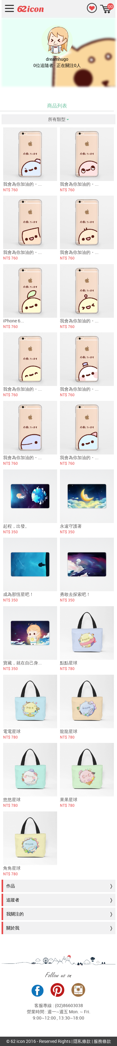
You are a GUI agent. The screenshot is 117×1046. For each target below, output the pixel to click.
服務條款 (102, 1041)
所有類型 (58, 119)
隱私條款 (82, 1041)
